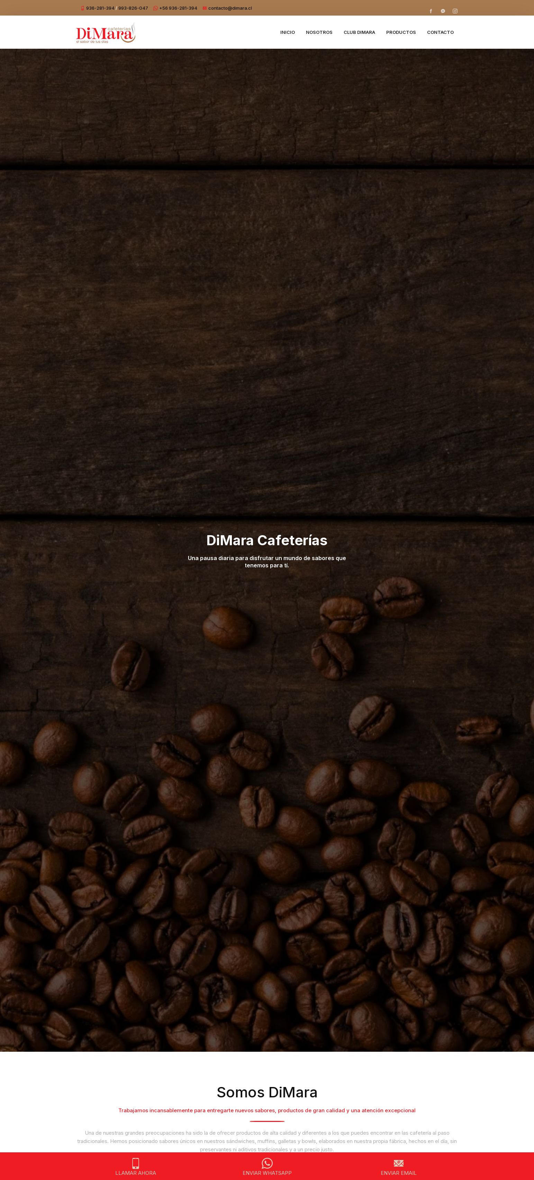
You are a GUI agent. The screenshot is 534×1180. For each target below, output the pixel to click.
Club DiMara (359, 32)
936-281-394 (100, 8)
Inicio (287, 32)
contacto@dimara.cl (230, 8)
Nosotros (319, 32)
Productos (401, 32)
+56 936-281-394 (178, 8)
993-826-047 (133, 8)
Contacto (440, 32)
